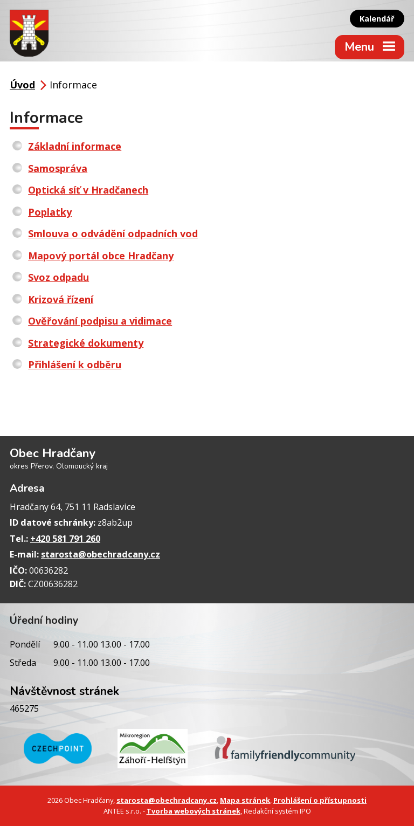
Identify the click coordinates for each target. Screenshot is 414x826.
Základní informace (74, 146)
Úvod (22, 84)
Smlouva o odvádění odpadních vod (113, 233)
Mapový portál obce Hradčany (101, 255)
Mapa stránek (245, 800)
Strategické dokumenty (85, 342)
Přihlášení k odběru (74, 364)
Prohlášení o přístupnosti (320, 800)
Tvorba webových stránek (193, 811)
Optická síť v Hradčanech (88, 189)
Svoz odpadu (58, 277)
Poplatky (50, 211)
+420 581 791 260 (65, 539)
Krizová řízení (60, 299)
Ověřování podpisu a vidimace (100, 320)
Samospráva (57, 168)
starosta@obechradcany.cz (100, 554)
